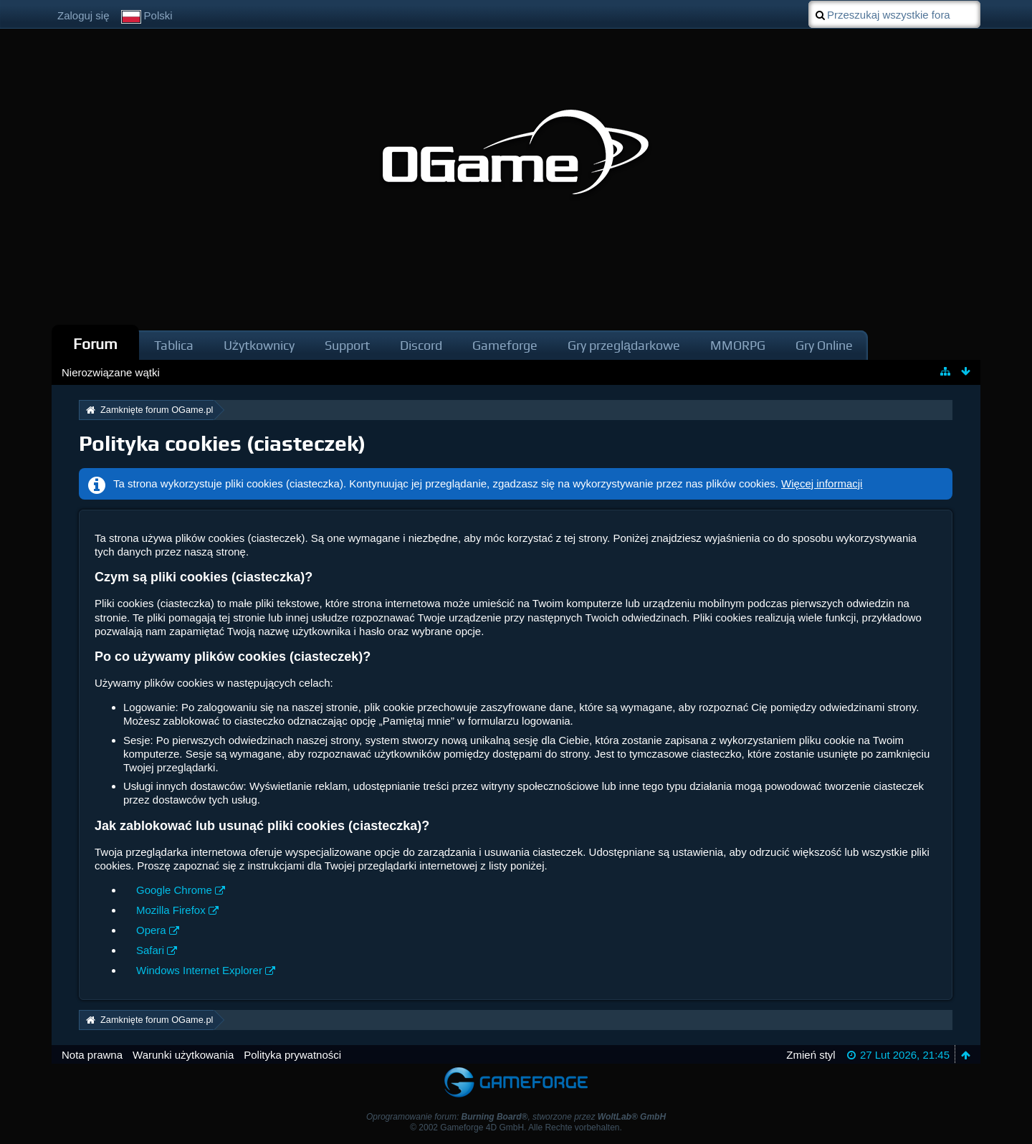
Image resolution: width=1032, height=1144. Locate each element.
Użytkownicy (259, 345)
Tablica (174, 345)
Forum (95, 344)
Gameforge (505, 345)
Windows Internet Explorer (199, 970)
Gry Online (824, 345)
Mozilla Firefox (171, 910)
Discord (421, 345)
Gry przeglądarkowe (624, 345)
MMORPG (737, 345)
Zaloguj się (83, 15)
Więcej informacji (821, 483)
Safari (150, 950)
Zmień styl (810, 1055)
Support (347, 345)
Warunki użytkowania (183, 1055)
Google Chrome (174, 890)
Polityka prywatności (292, 1055)
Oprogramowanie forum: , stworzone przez (516, 1117)
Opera (151, 930)
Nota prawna (92, 1055)
